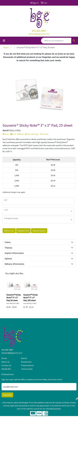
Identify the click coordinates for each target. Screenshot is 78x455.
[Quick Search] (56, 41)
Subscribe (7, 395)
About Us (5, 362)
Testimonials (27, 369)
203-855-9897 (39, 30)
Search (24, 358)
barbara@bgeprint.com (39, 34)
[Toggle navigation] (4, 40)
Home (4, 358)
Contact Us (6, 365)
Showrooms (26, 362)
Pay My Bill (6, 369)
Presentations (27, 365)
